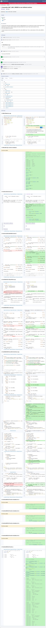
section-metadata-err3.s (9, 105)
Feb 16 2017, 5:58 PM (28, 64)
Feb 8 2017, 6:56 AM (15, 51)
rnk (3, 20)
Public (8, 9)
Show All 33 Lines (13, 472)
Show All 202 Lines (13, 305)
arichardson (17, 73)
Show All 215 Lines (13, 497)
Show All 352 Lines (13, 310)
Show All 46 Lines (13, 451)
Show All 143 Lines (13, 549)
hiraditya (13, 73)
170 (3, 46)
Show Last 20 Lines (19, 145)
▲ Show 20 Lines (6, 145)
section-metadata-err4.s (9, 106)
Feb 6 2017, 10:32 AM (15, 39)
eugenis (4, 19)
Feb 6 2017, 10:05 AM (16, 37)
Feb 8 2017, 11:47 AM (22, 62)
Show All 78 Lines (12, 145)
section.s (6, 107)
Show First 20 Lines (7, 115)
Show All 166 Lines (13, 349)
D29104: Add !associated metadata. (18, 64)
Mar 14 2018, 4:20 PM (17, 66)
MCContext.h (7, 93)
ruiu (3, 18)
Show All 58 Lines (12, 231)
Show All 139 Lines (13, 354)
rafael (6, 11)
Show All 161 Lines (13, 115)
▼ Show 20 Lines (19, 115)
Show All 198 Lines (13, 194)
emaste (21, 73)
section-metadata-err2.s (9, 103)
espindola (5, 66)
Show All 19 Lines (13, 430)
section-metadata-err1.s (9, 102)
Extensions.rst (7, 90)
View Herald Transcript (27, 73)
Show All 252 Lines (13, 277)
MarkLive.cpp (7, 84)
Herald (4, 73)
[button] (45, 1)
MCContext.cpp (8, 97)
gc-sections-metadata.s (9, 86)
